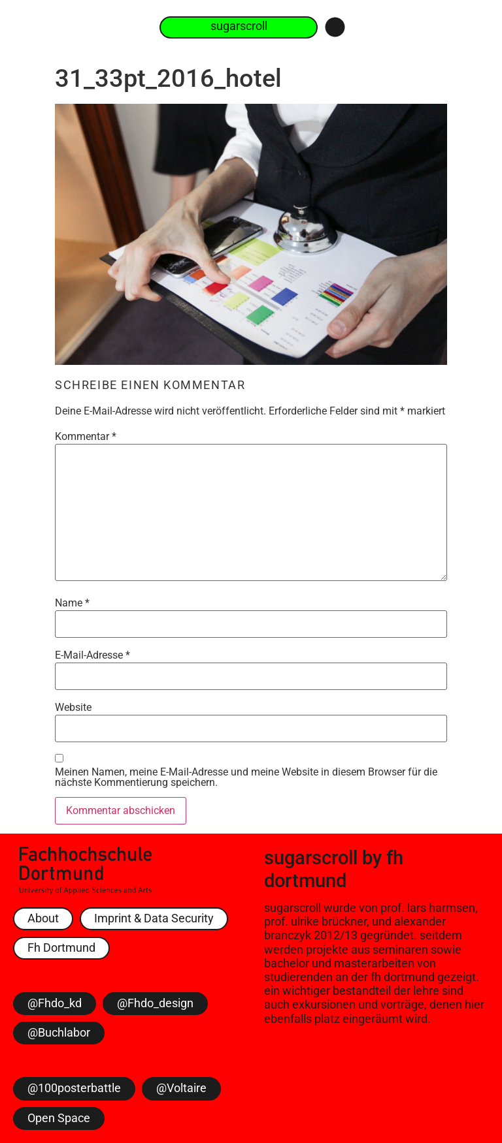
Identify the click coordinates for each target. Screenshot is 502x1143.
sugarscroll (311, 858)
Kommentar (85, 436)
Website (73, 707)
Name (72, 603)
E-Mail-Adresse (92, 655)
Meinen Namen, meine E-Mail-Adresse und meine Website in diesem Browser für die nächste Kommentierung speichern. (246, 777)
